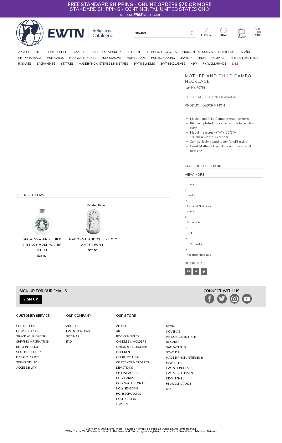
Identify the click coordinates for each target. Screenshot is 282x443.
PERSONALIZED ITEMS (181, 337)
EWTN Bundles (144, 64)
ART (119, 331)
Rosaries (24, 64)
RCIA (190, 233)
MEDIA (170, 326)
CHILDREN (123, 352)
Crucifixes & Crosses (197, 52)
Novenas (217, 58)
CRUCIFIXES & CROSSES (132, 362)
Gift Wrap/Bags (29, 58)
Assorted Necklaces (199, 206)
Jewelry (186, 58)
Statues (67, 64)
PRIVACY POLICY (27, 357)
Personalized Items (244, 58)
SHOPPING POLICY (28, 352)
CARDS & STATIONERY (132, 347)
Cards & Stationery (106, 52)
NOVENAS (173, 332)
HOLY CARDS (125, 378)
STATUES (172, 352)
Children (133, 52)
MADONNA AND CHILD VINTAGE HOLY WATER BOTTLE (42, 244)
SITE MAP (72, 336)
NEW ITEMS (174, 378)
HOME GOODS (126, 399)
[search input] (165, 33)
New (194, 64)
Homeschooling (163, 58)
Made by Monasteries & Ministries (103, 64)
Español (245, 52)
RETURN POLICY (27, 347)
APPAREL (122, 326)
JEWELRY (122, 404)
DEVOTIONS (124, 368)
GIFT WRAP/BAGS (128, 373)
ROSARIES (173, 342)
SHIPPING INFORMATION (32, 342)
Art (38, 52)
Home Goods (136, 58)
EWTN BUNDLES (177, 368)
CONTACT (223, 34)
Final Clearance (214, 64)
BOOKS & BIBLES (127, 336)
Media (202, 58)
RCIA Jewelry (194, 244)
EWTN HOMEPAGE (79, 331)
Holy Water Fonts (82, 58)
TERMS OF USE (26, 362)
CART (258, 34)
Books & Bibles (57, 52)
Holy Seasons (111, 58)
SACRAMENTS (176, 347)
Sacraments (46, 64)
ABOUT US (73, 326)
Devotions (226, 52)
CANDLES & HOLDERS (131, 342)
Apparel (24, 52)
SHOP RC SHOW (241, 35)
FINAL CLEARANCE (178, 384)
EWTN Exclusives (172, 64)
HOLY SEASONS (127, 388)
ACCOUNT (206, 34)
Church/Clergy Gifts (161, 52)
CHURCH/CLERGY (128, 357)
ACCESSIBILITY (26, 368)
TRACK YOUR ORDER (30, 336)
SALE (169, 389)
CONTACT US (25, 326)
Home (190, 184)
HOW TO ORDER (27, 331)
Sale (235, 64)
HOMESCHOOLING (128, 394)
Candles (80, 52)
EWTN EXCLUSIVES (179, 373)
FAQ (69, 342)
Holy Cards (55, 58)
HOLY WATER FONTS (130, 383)
